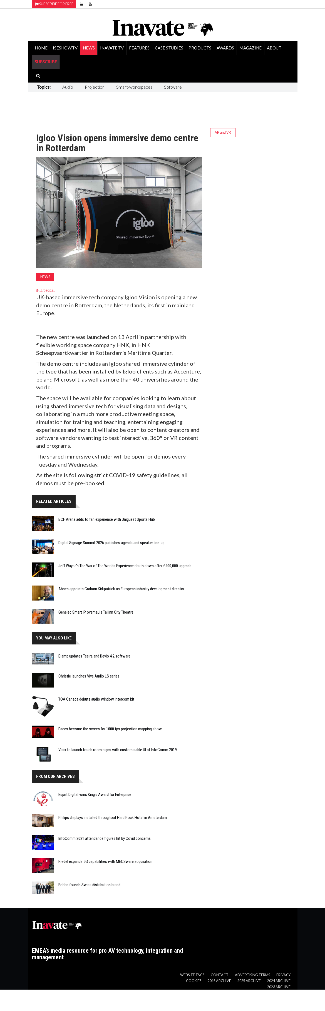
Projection (95, 86)
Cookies (193, 981)
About (274, 47)
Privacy (283, 975)
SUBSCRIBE (46, 61)
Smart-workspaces (134, 86)
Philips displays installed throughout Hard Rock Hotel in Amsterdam (112, 817)
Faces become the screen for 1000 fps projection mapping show (110, 728)
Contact (220, 975)
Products (199, 47)
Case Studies (169, 47)
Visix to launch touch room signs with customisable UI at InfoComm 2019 (117, 749)
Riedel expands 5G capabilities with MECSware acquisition (105, 861)
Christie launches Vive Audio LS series (89, 676)
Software (173, 86)
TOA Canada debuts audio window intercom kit (96, 699)
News (89, 47)
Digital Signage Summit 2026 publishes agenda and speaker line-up (111, 542)
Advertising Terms (252, 975)
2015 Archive (219, 981)
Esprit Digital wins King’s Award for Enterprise (94, 794)
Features (139, 47)
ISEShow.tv (65, 47)
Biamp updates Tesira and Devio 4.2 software (94, 656)
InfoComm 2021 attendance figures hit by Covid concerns (104, 838)
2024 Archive (279, 981)
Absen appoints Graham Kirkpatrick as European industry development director (121, 588)
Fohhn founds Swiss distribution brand (89, 884)
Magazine (250, 47)
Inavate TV (112, 47)
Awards (225, 47)
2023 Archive (279, 987)
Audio (67, 86)
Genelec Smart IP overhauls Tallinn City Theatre (95, 612)
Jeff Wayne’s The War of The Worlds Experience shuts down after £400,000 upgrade (125, 565)
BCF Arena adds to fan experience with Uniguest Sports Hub (106, 519)
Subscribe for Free (54, 4)
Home (41, 47)
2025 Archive (249, 981)
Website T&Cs (192, 975)
